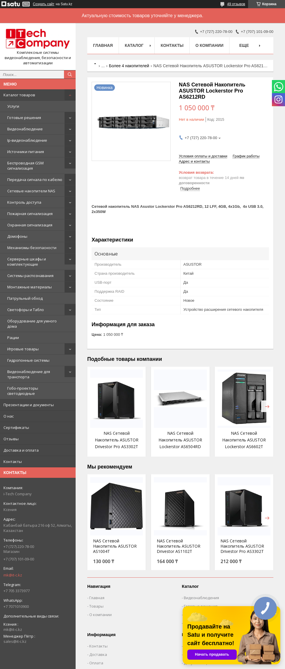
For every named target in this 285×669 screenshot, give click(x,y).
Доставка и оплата (21, 450)
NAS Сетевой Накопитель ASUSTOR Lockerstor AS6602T (244, 439)
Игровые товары (23, 349)
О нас (8, 416)
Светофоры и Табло (25, 309)
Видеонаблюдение (25, 129)
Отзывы (11, 438)
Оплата (96, 663)
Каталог (134, 45)
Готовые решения (24, 117)
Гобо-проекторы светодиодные (22, 391)
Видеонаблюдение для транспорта (28, 374)
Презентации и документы (28, 404)
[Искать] (70, 74)
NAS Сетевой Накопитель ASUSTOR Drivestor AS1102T (178, 546)
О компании (209, 45)
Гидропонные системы (28, 360)
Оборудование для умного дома (32, 323)
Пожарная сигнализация (30, 213)
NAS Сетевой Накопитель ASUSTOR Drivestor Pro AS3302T (116, 439)
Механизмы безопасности (31, 247)
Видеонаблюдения (201, 597)
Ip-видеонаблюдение (27, 140)
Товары (96, 606)
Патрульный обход (25, 298)
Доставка (98, 654)
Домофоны (17, 236)
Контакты (12, 461)
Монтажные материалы (29, 287)
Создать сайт (43, 4)
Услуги (13, 106)
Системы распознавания (30, 275)
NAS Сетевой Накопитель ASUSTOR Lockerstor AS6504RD (180, 439)
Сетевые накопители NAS (31, 191)
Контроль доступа (24, 202)
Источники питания (25, 151)
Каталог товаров (19, 94)
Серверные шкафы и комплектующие (26, 261)
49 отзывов (236, 4)
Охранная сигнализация (29, 225)
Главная (103, 45)
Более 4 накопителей (129, 65)
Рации (13, 337)
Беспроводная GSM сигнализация (25, 165)
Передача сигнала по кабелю (34, 179)
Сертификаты (16, 427)
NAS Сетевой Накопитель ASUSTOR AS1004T (115, 546)
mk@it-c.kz (12, 575)
